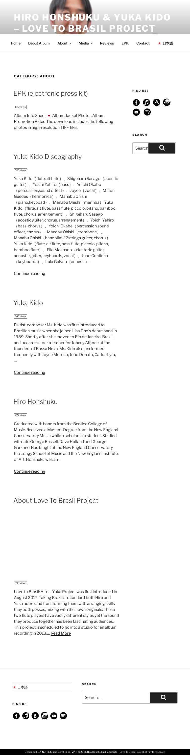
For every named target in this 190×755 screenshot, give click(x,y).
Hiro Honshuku (35, 401)
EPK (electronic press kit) (50, 93)
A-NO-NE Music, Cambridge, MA (57, 752)
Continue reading (29, 273)
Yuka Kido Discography (47, 156)
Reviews (107, 43)
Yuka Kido (28, 303)
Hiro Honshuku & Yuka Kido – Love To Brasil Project (92, 23)
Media (86, 43)
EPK (125, 43)
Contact (143, 43)
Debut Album (39, 43)
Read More (61, 633)
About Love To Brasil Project (55, 500)
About (64, 43)
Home (16, 43)
